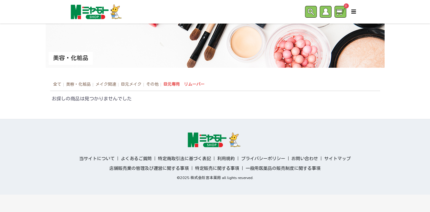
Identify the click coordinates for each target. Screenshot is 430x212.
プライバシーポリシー (263, 158)
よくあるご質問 (136, 158)
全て (57, 84)
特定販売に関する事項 (217, 168)
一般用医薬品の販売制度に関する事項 (283, 168)
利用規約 (226, 158)
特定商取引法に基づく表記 (184, 158)
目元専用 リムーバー (184, 84)
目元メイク (131, 84)
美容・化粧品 (78, 84)
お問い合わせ (304, 158)
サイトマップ (337, 158)
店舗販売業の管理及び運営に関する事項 (149, 168)
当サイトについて (97, 158)
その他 (152, 84)
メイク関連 (105, 84)
